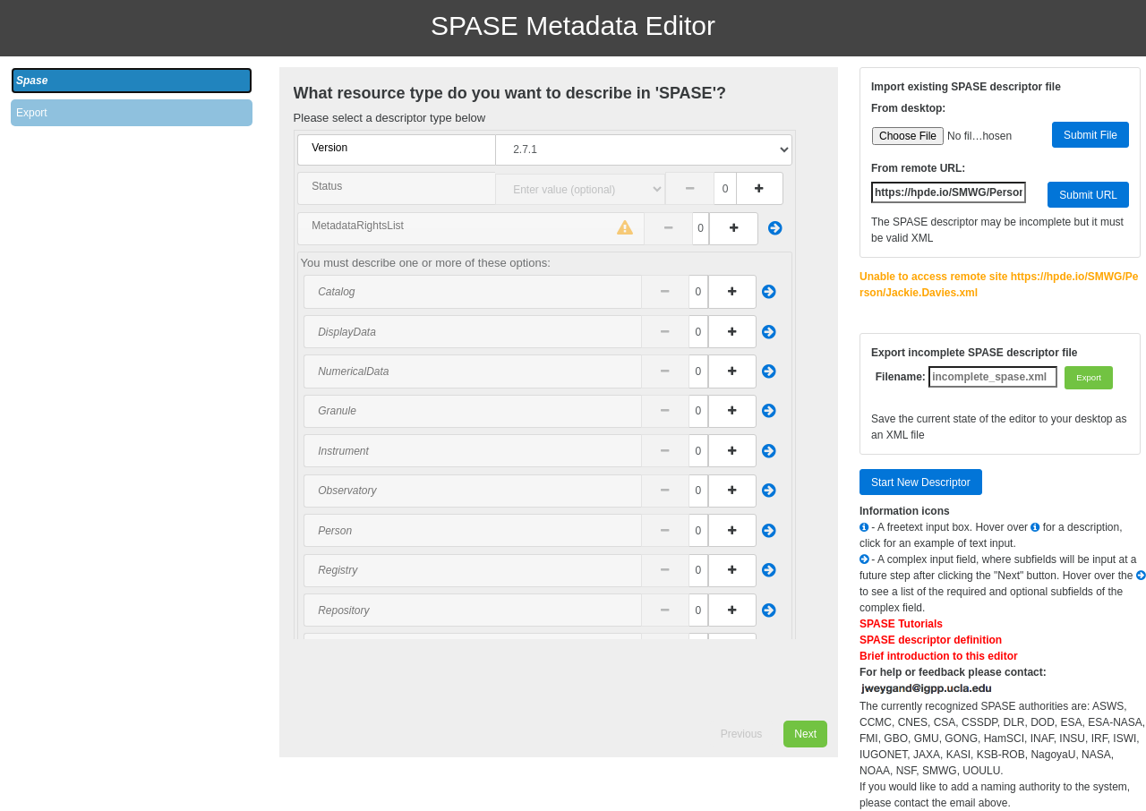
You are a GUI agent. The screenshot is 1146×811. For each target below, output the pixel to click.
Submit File (1090, 135)
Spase (31, 80)
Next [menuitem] (805, 734)
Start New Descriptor (921, 482)
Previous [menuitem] (742, 734)
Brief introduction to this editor (939, 656)
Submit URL (1088, 195)
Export (31, 113)
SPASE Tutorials (901, 624)
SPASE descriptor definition (931, 640)
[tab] (131, 80)
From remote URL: (918, 168)
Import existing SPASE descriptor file (966, 87)
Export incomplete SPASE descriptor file (974, 352)
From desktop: (908, 108)
